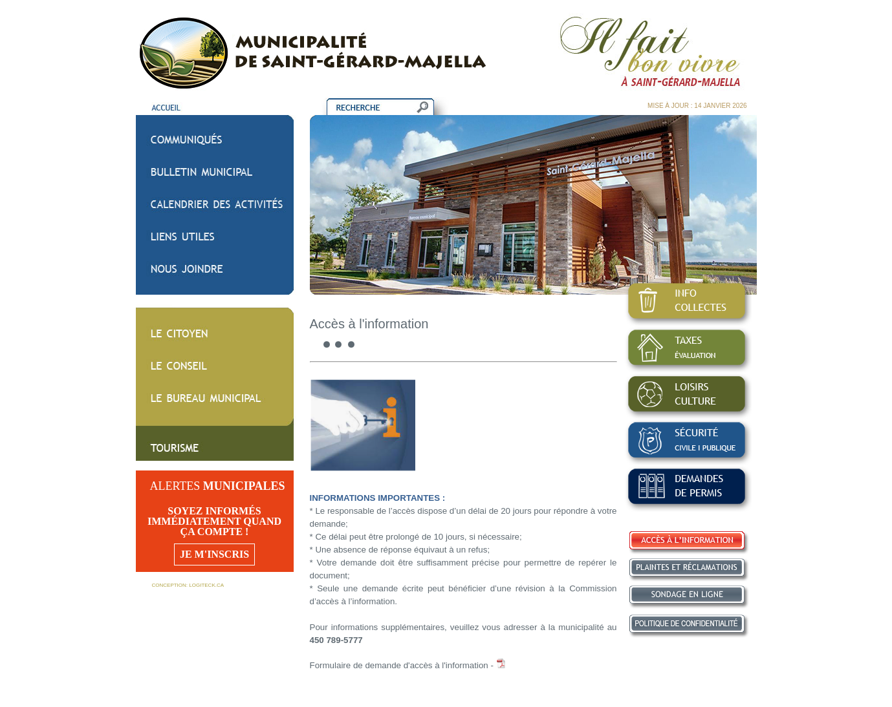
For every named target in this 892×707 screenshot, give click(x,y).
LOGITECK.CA (206, 585)
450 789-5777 (336, 640)
